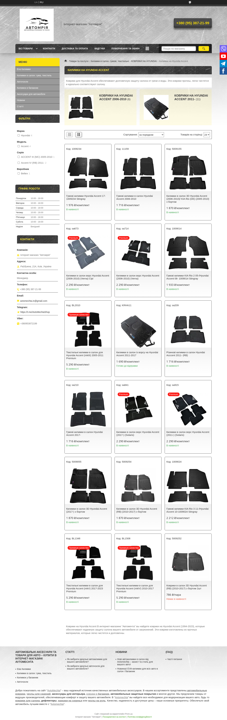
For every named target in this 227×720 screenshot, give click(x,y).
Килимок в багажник (27, 88)
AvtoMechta (53, 690)
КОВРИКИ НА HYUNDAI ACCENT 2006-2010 (116, 97)
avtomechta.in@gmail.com (33, 301)
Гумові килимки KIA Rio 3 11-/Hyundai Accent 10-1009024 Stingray (187, 510)
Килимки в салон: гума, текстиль (34, 75)
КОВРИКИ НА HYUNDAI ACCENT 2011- (191, 97)
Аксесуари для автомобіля (31, 94)
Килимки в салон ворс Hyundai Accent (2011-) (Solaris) (187, 433)
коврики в (97, 693)
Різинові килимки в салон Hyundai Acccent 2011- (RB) (185, 354)
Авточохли (22, 81)
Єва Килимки (24, 669)
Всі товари (26, 48)
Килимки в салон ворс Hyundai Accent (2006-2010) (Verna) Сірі (87, 277)
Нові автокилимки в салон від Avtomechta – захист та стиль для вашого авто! (135, 662)
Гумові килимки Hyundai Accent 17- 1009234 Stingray (86, 197)
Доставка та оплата (75, 48)
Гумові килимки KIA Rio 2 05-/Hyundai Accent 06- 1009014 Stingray (187, 277)
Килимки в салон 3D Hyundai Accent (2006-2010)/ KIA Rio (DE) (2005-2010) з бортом (187, 198)
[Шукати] (204, 48)
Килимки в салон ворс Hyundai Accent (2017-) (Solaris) (137, 433)
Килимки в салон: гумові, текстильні (110, 61)
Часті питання (174, 659)
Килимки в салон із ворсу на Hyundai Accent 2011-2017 (137, 354)
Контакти (49, 48)
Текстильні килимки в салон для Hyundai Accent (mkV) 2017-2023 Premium (84, 588)
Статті (20, 106)
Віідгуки (100, 48)
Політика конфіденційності (139, 717)
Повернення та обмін (125, 48)
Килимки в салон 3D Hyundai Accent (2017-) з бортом (86, 510)
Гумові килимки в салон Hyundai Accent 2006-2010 (134, 197)
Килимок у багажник (27, 677)
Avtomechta (121, 697)
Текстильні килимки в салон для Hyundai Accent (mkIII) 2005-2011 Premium (84, 355)
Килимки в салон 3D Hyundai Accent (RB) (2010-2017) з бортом (136, 510)
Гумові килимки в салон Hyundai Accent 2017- (84, 433)
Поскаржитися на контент (114, 717)
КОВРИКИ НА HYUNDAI (144, 61)
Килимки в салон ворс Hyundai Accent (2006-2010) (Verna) (137, 277)
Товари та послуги (78, 61)
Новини (21, 100)
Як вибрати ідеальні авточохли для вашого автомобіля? (85, 667)
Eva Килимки (24, 69)
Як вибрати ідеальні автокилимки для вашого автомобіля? (87, 660)
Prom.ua (128, 714)
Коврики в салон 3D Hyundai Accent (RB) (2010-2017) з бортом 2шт (186, 587)
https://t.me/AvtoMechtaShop (35, 312)
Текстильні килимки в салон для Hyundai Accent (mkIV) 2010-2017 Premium (135, 588)
